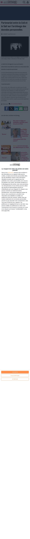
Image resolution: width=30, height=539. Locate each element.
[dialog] (15, 350)
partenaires (11, 172)
